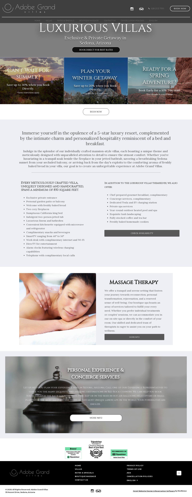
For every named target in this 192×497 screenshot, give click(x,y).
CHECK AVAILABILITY (142, 233)
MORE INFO (134, 337)
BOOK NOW (96, 112)
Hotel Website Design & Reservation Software (154, 491)
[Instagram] (132, 8)
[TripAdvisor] (141, 8)
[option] (96, 28)
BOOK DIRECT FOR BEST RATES (96, 49)
